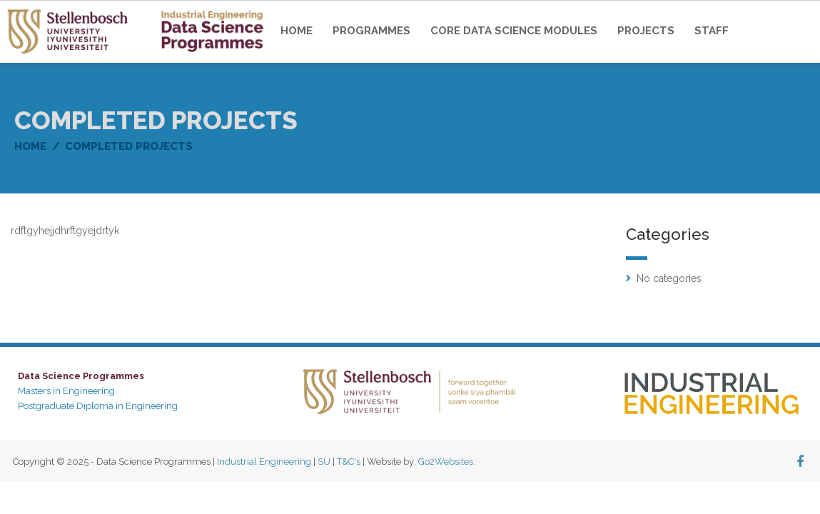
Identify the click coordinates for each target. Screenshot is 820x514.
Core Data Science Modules (513, 30)
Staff (711, 30)
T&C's (348, 461)
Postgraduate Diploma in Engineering (98, 405)
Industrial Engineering (264, 461)
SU (324, 461)
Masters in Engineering (66, 391)
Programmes (371, 30)
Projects (645, 30)
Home (296, 30)
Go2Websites (445, 461)
